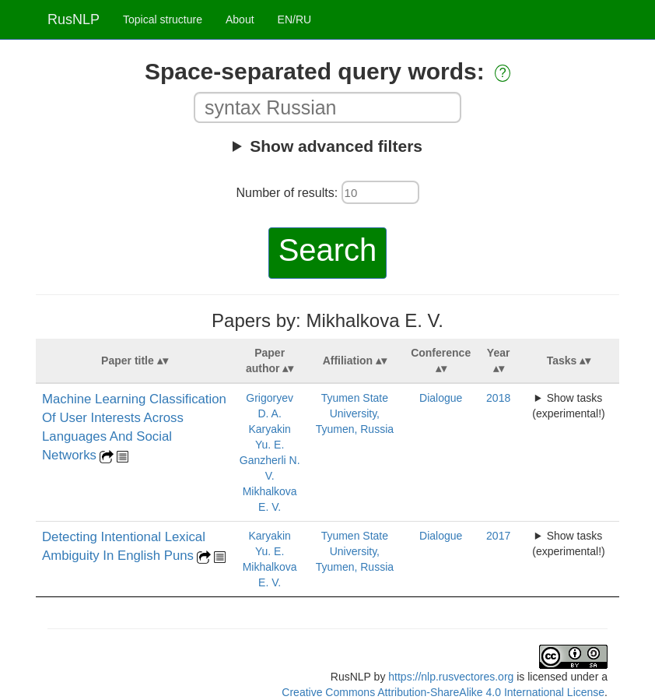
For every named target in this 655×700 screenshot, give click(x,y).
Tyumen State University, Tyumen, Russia (355, 413)
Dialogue (440, 398)
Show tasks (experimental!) (568, 406)
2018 (498, 398)
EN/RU (295, 19)
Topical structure (162, 19)
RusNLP (73, 19)
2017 (498, 535)
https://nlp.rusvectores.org (450, 676)
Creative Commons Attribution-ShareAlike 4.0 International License (443, 692)
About (240, 19)
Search (327, 250)
